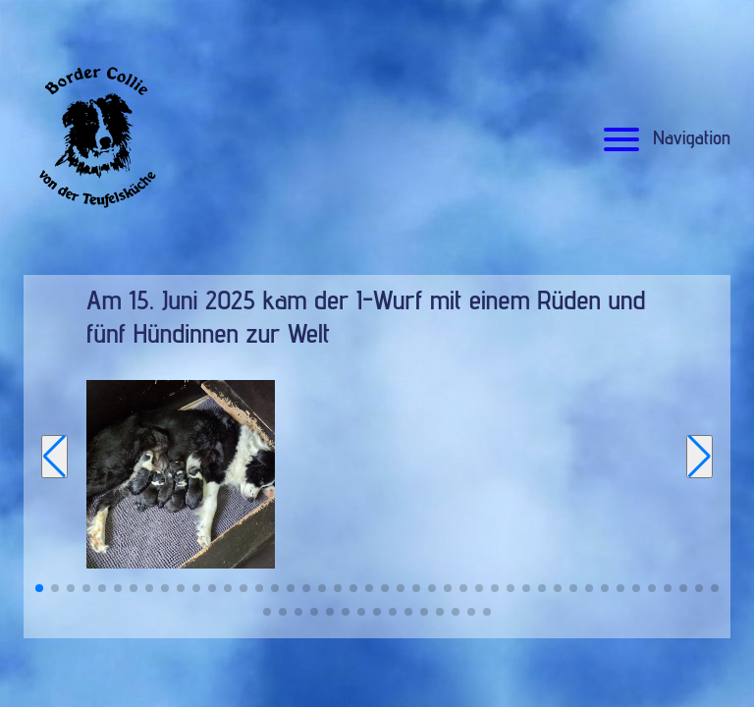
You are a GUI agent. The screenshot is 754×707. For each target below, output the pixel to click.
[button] (39, 588)
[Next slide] (699, 456)
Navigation (664, 137)
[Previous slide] (54, 456)
